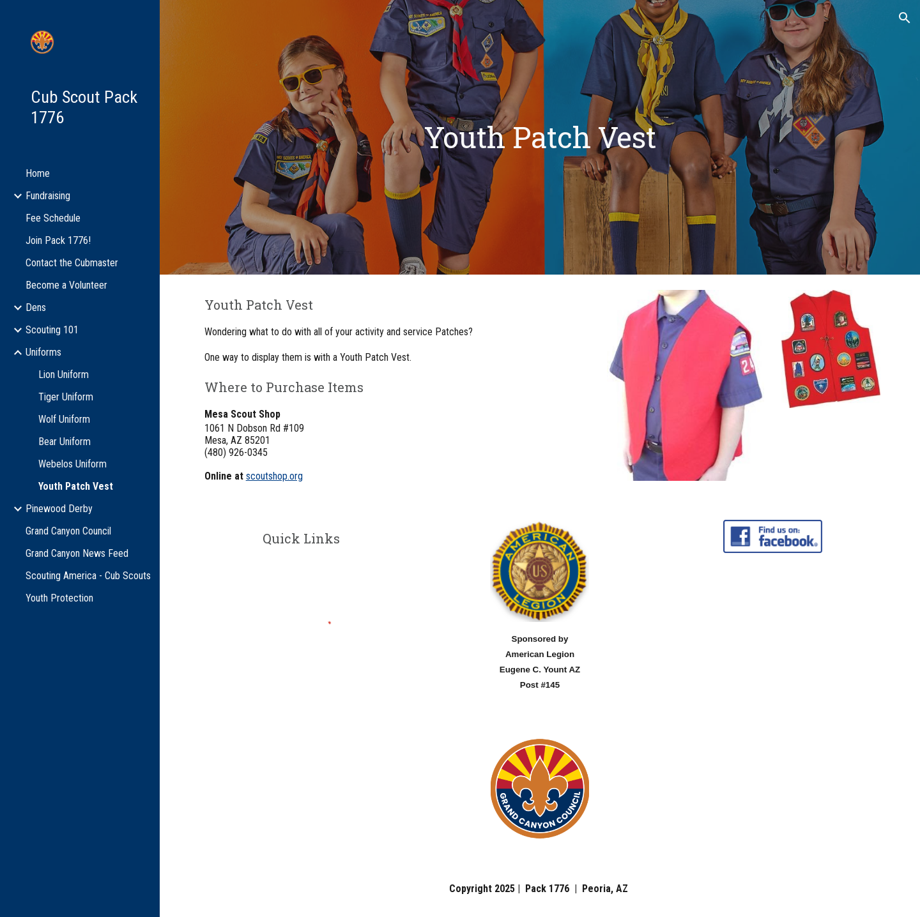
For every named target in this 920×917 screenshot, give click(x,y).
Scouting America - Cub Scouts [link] (88, 576)
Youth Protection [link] (59, 598)
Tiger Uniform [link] (65, 397)
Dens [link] (36, 307)
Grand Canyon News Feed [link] (77, 553)
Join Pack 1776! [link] (58, 240)
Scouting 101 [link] (52, 330)
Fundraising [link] (48, 196)
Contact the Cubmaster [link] (72, 263)
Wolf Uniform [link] (64, 419)
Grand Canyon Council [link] (68, 531)
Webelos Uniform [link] (72, 464)
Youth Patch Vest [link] (75, 486)
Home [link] (38, 173)
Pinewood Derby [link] (59, 509)
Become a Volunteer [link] (66, 285)
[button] (904, 18)
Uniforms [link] (43, 352)
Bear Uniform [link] (64, 442)
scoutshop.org (274, 476)
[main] (540, 137)
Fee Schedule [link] (53, 218)
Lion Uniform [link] (63, 374)
